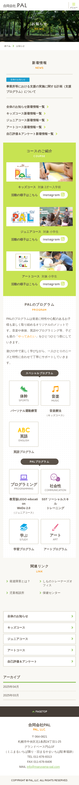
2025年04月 (11, 686)
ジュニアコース (25, 120)
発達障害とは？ (19, 581)
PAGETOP (41, 711)
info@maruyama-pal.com (43, 766)
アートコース (24, 127)
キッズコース (24, 113)
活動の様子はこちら (39, 195)
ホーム (7, 46)
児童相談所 (16, 592)
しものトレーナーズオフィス (57, 583)
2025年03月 (11, 695)
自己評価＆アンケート (30, 133)
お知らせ (20, 46)
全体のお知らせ (25, 106)
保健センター (51, 592)
